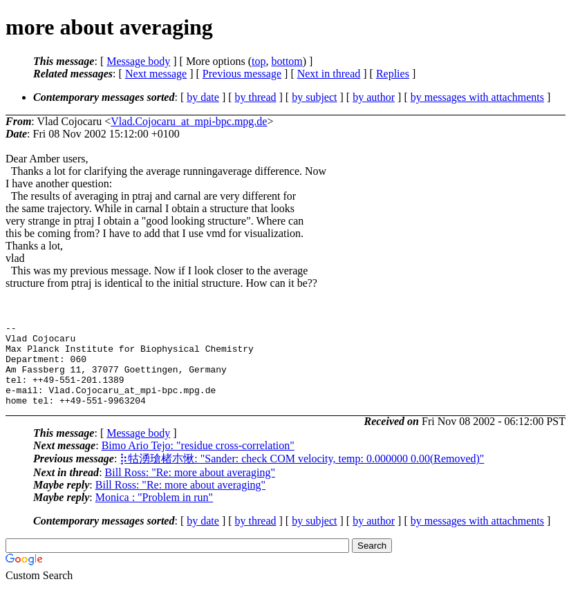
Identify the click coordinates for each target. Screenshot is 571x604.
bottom (286, 61)
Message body (138, 61)
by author (374, 97)
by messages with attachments (477, 97)
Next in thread (329, 73)
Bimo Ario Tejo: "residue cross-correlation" (198, 462)
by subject (314, 97)
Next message (156, 73)
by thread (256, 97)
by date (203, 97)
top (258, 61)
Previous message (242, 73)
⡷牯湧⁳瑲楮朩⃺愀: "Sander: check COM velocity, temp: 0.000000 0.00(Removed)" (302, 475)
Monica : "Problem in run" (154, 514)
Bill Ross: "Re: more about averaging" (190, 489)
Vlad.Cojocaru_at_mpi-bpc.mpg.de (189, 121)
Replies (392, 73)
